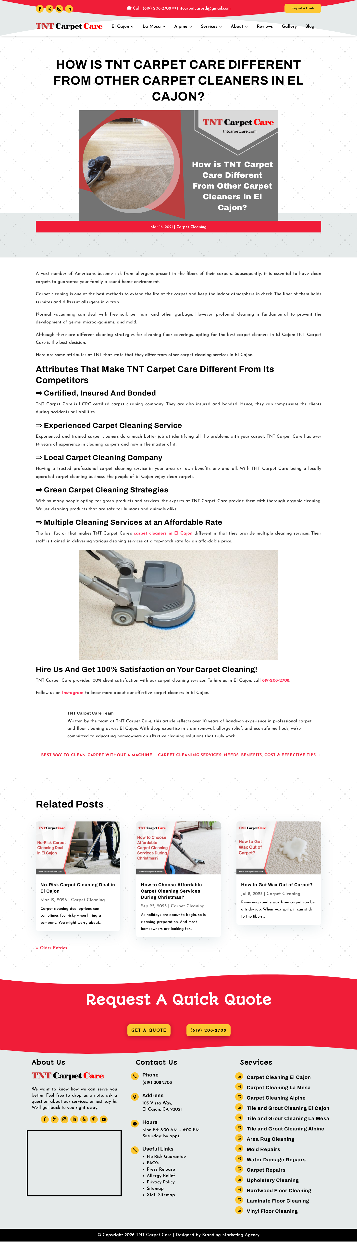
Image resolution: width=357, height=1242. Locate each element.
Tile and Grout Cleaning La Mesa (288, 1119)
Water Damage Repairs (276, 1160)
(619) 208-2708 (209, 1030)
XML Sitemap (161, 1195)
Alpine (183, 26)
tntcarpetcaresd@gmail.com (204, 8)
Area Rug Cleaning (271, 1139)
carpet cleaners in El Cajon (163, 533)
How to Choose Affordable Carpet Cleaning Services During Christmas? (171, 890)
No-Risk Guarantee (166, 1157)
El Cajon (124, 26)
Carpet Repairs (266, 1170)
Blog (310, 26)
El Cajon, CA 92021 (162, 1110)
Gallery (290, 26)
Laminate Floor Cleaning (278, 1201)
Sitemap (155, 1189)
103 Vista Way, (157, 1103)
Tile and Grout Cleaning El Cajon (288, 1108)
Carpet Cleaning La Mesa (279, 1088)
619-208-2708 (275, 680)
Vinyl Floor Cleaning (272, 1211)
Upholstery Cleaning (273, 1180)
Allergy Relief (161, 1176)
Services (211, 26)
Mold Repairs (263, 1149)
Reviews (266, 26)
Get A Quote (147, 1030)
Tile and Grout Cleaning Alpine (285, 1129)
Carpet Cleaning (191, 227)
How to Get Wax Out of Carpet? (277, 884)
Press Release (161, 1169)
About (239, 26)
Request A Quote (295, 9)
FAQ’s (153, 1163)
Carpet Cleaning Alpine (276, 1098)
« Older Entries (51, 948)
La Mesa (155, 26)
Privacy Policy (161, 1182)
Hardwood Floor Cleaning (279, 1191)
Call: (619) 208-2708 (151, 8)
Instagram (73, 693)
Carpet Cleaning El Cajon (279, 1077)
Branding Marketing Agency (230, 1235)
